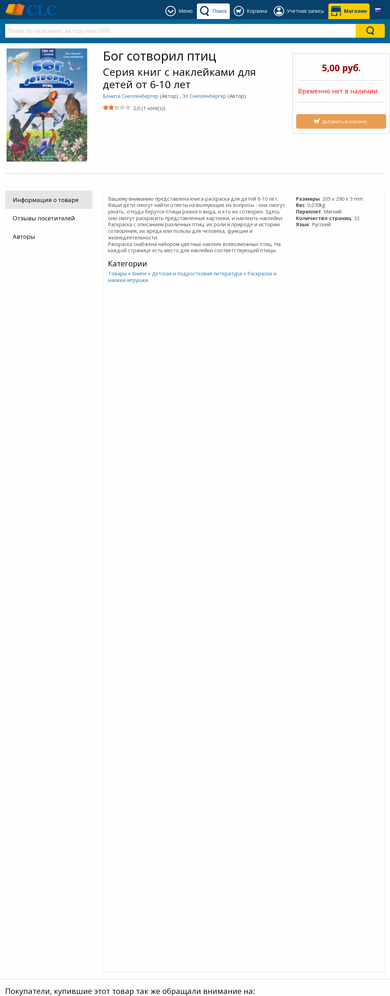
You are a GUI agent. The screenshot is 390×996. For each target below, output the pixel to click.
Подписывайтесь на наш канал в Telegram (82, 836)
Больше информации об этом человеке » (60, 560)
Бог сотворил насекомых (21, 523)
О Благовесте (124, 885)
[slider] (116, 107)
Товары (117, 273)
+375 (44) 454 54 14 (227, 893)
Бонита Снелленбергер (130, 96)
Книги (139, 273)
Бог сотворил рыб (164, 405)
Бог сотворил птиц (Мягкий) (208, 715)
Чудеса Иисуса (226, 405)
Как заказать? (30, 893)
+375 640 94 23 (227, 885)
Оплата (21, 885)
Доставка (24, 876)
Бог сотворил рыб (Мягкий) (337, 715)
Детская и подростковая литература (197, 273)
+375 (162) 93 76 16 (227, 876)
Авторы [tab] (24, 236)
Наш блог (119, 876)
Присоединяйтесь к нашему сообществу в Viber (89, 856)
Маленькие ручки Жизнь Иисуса (102, 405)
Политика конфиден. (136, 893)
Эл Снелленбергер (204, 96)
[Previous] (6, 377)
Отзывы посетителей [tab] (44, 218)
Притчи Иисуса (288, 405)
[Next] (384, 377)
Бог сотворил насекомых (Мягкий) (78, 718)
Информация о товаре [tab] (46, 200)
